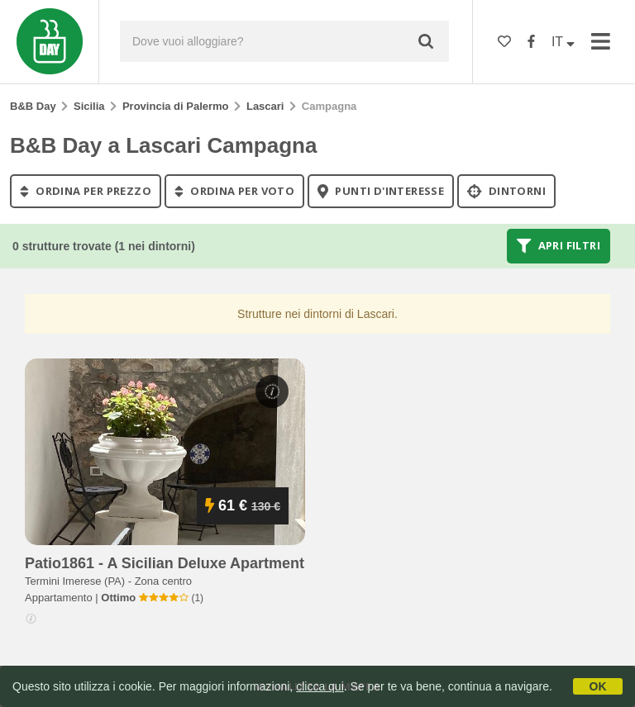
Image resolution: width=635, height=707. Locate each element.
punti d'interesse (381, 190)
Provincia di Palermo (175, 106)
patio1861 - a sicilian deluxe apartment (164, 563)
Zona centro (163, 581)
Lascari (265, 106)
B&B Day (33, 106)
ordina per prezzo (85, 190)
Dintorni (506, 190)
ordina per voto (234, 190)
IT (563, 42)
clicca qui (320, 686)
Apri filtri (558, 246)
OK (598, 686)
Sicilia (89, 106)
